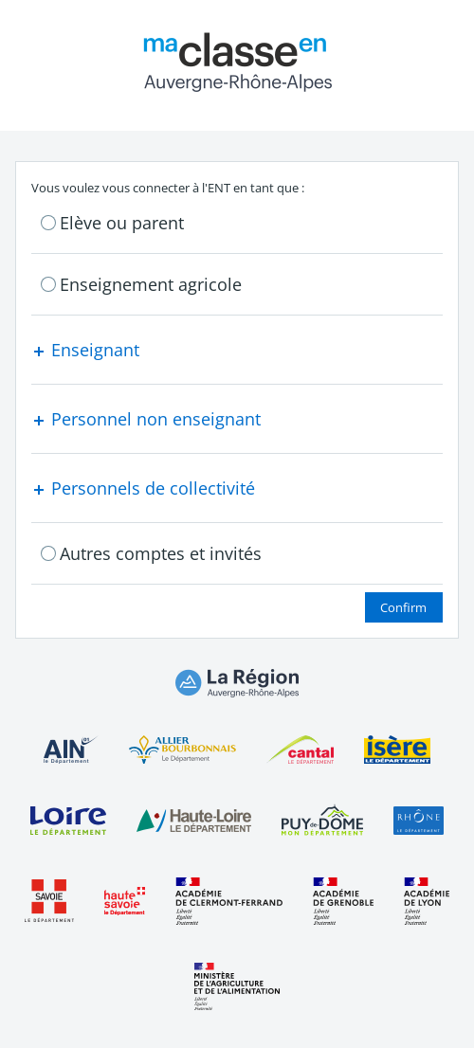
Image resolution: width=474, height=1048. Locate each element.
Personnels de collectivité (143, 488)
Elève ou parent (122, 222)
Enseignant (85, 349)
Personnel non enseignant (146, 418)
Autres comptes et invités (161, 553)
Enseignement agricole (151, 284)
